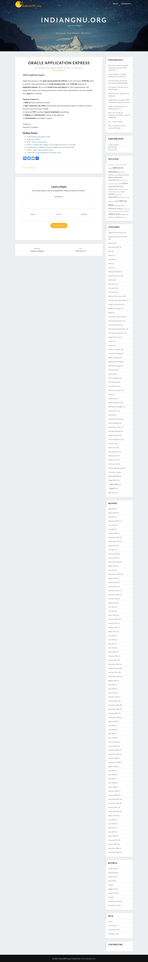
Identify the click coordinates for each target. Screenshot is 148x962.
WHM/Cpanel (112, 460)
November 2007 (113, 803)
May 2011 (111, 644)
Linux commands (114, 349)
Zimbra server (113, 464)
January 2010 (112, 701)
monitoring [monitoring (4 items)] (112, 189)
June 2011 (111, 640)
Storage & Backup (114, 431)
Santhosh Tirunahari (47, 68)
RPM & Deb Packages (115, 407)
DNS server (112, 284)
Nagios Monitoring (114, 362)
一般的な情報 (113, 484)
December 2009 (113, 705)
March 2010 (112, 693)
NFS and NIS (112, 370)
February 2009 (113, 742)
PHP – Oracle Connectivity (37, 142)
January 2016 (112, 558)
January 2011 (112, 660)
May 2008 (111, 779)
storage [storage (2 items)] (115, 211)
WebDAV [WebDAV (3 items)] (118, 217)
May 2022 (111, 509)
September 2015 (114, 562)
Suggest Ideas (113, 889)
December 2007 (113, 799)
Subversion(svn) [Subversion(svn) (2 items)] (121, 211)
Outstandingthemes (88, 959)
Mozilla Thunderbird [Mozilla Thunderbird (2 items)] (121, 189)
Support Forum (113, 893)
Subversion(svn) (113, 435)
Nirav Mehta (112, 881)
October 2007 (113, 807)
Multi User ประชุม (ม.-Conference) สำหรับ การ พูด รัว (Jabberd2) (119, 115)
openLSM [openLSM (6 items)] (112, 197)
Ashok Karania (113, 873)
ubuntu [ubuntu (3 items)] (127, 211)
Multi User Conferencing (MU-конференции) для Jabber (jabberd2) (118, 67)
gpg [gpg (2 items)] (117, 175)
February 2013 (113, 582)
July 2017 (111, 550)
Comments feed (113, 930)
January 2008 (112, 795)
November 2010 (113, 668)
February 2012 (113, 619)
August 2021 (112, 513)
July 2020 (111, 517)
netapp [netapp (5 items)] (111, 194)
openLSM (111, 374)
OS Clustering (113, 382)
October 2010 (113, 672)
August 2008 (112, 766)
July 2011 (111, 636)
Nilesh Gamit (112, 877)
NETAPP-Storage (114, 366)
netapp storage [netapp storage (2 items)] (118, 194)
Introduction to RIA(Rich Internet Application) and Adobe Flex (50, 147)
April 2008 (111, 783)
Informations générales (116, 329)
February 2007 (113, 840)
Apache (110, 243)
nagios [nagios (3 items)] (123, 192)
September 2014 (114, 574)
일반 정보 (111, 493)
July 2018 (111, 529)
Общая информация (115, 468)
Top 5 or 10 (112, 443)
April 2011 (111, 648)
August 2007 (112, 815)
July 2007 (111, 820)
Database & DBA (113, 272)
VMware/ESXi (112, 456)
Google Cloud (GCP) (115, 304)
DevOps (111, 280)
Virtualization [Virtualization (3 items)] (125, 214)
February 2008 (113, 791)
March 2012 (112, 615)
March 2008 (112, 787)
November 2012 (113, 595)
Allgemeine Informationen (117, 237)
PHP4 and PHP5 (33, 139)
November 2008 (113, 754)
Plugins (111, 885)
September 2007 (114, 811)
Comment (58, 196)
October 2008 (113, 758)
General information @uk (117, 300)
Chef (109, 263)
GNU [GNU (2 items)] (115, 175)
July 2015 (111, 570)
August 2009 (112, 721)
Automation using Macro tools (38, 137)
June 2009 (111, 730)
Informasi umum (114, 325)
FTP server (112, 292)
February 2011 (113, 656)
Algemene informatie (115, 232)
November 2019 (113, 521)
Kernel (110, 345)
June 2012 (111, 611)
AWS (109, 251)
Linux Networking (114, 353)
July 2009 (111, 725)
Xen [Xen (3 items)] (122, 217)
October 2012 (113, 599)
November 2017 (113, 537)
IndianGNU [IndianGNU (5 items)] (117, 177)
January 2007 (112, 844)
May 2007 (111, 828)
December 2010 (113, 664)
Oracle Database (29, 167)
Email (59, 214)
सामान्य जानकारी (113, 476)
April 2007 (111, 832)
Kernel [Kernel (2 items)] (122, 180)
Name (34, 214)
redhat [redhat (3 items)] (122, 205)
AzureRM (111, 259)
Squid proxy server (114, 427)
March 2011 (112, 652)
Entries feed (112, 926)
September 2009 (114, 717)
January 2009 (112, 746)
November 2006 (113, 852)
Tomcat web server (115, 439)
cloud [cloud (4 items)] (110, 168)
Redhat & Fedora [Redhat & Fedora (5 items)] (115, 208)
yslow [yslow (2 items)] (125, 217)
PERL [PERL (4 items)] (116, 201)
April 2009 (111, 738)
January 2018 (112, 533)
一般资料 (111, 488)
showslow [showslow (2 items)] (124, 209)
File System (112, 288)
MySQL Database (114, 358)
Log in (110, 921)
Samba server (113, 411)
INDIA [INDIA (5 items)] (110, 177)
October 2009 (113, 713)
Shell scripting (113, 423)
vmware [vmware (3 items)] (112, 217)
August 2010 (112, 680)
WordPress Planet (114, 905)
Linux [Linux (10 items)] (125, 183)
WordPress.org (113, 934)
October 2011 (113, 627)
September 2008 (114, 762)
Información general (115, 317)
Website (84, 214)
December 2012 (113, 590)
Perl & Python (113, 386)
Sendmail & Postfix (115, 419)
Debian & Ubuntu (114, 276)
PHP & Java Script (114, 390)
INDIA (110, 313)
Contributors (126, 4)
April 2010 (111, 689)
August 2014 (112, 578)
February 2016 (113, 554)
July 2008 (111, 771)
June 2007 (111, 824)
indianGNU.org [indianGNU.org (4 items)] (113, 180)
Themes (111, 897)
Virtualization (113, 452)
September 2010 (114, 676)
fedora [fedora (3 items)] (119, 172)
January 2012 (112, 623)
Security (111, 415)
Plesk (110, 394)
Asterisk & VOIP (113, 247)
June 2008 (111, 775)
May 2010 (111, 685)
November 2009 (113, 709)
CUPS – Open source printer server (40, 150)
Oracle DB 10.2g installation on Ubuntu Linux (44, 152)
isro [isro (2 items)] (120, 180)
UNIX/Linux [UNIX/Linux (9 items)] (114, 214)
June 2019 (111, 525)
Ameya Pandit (113, 868)
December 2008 (113, 750)
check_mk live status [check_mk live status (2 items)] (121, 164)
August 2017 (112, 545)
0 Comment (78, 68)
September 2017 (114, 541)
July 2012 (111, 607)
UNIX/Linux (112, 448)
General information (115, 296)
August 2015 (112, 566)
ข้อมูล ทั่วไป (112, 480)
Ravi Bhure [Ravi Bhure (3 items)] (117, 205)
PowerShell (112, 398)
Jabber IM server (114, 337)
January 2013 (112, 586)
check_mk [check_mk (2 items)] (114, 164)
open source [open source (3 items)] (121, 197)
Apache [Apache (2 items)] (109, 164)
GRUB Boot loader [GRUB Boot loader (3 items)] (123, 175)
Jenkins (111, 341)
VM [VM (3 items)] (109, 217)
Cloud (110, 268)
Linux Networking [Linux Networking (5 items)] (115, 186)
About (115, 4)
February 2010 (113, 697)
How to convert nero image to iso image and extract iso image (51, 144)
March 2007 (112, 836)
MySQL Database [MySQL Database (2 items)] (117, 191)
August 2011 (112, 631)
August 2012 (112, 603)
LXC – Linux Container (115, 122)
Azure (110, 255)
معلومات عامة (116, 472)
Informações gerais (115, 321)
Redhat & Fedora (114, 402)
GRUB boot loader (114, 308)
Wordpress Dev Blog (115, 901)
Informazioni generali (116, 333)
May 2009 (111, 734)
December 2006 (113, 848)
